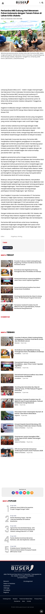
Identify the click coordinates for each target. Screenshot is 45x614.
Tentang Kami (7, 599)
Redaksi (15, 599)
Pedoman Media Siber (25, 599)
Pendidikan (18, 353)
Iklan (23, 601)
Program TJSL (8, 248)
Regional (17, 415)
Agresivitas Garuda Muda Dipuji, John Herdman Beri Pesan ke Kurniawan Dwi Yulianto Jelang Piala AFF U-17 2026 (22, 529)
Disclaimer (17, 601)
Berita (16, 405)
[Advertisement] (22, 75)
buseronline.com (22, 607)
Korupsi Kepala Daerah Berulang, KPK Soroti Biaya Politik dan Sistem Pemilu (28, 425)
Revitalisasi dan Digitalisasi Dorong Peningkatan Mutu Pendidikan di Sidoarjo (27, 270)
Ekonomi (17, 343)
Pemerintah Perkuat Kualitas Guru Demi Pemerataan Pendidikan (27, 288)
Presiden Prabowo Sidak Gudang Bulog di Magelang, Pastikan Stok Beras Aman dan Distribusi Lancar (27, 262)
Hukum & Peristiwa (20, 428)
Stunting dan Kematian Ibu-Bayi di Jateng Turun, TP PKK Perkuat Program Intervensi (28, 297)
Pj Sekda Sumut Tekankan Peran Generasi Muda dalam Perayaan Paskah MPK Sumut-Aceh (23, 549)
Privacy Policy (38, 599)
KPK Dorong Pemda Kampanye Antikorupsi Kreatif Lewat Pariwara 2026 (29, 450)
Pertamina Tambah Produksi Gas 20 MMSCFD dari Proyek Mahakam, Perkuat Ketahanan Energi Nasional (27, 306)
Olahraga (6, 588)
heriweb (32, 607)
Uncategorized (28, 581)
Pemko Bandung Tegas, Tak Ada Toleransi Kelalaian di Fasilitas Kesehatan (20, 519)
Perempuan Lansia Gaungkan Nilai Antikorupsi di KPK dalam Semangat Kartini (27, 438)
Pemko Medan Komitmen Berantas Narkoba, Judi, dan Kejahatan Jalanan (22, 539)
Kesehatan (18, 392)
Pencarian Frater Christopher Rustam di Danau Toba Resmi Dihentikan (29, 412)
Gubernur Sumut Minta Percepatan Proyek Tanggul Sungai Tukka (21, 508)
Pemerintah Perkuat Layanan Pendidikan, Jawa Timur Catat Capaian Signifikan (27, 279)
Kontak (29, 601)
